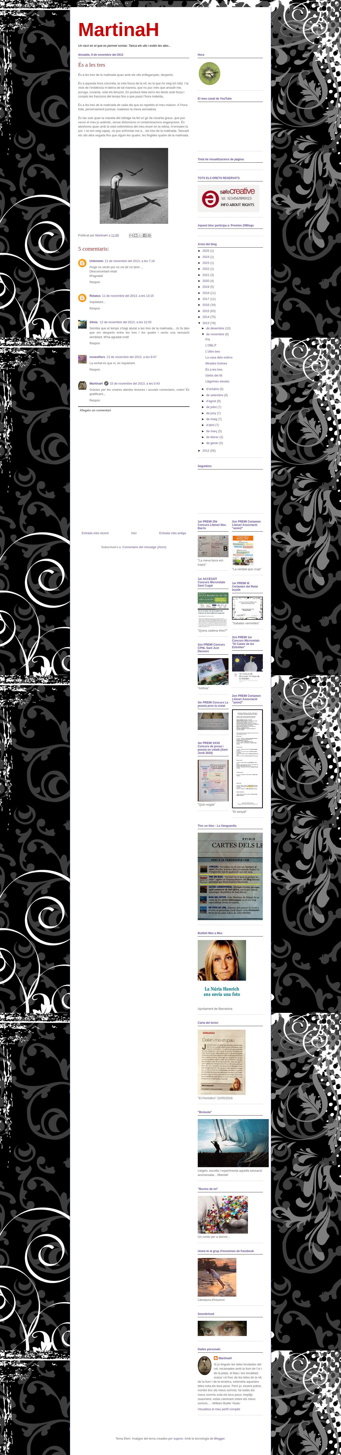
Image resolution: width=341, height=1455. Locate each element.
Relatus (95, 296)
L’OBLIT (210, 345)
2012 (206, 450)
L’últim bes (212, 351)
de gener (212, 443)
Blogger (219, 1438)
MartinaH (118, 29)
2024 (206, 257)
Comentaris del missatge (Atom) (144, 547)
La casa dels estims (218, 357)
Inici (134, 533)
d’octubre (213, 389)
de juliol (212, 407)
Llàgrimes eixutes (217, 381)
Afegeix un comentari (95, 410)
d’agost (211, 401)
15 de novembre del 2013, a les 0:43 (135, 383)
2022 (206, 269)
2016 (206, 305)
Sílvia (94, 322)
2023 (206, 263)
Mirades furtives (216, 363)
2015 (206, 311)
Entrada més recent (95, 533)
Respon (95, 282)
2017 (206, 299)
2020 (206, 281)
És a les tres (213, 369)
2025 (206, 250)
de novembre (215, 334)
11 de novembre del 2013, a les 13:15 (128, 296)
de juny (211, 413)
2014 (206, 317)
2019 (206, 287)
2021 (206, 275)
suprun (178, 1438)
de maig (212, 419)
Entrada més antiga (172, 533)
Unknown (96, 261)
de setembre (215, 395)
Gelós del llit (213, 375)
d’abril (210, 425)
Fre (207, 339)
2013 (206, 323)
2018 (206, 293)
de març (212, 431)
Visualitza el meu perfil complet (219, 1409)
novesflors (97, 357)
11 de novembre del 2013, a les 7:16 (130, 261)
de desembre (215, 328)
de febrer (213, 437)
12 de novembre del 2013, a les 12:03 (126, 322)
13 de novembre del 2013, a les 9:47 (132, 357)
